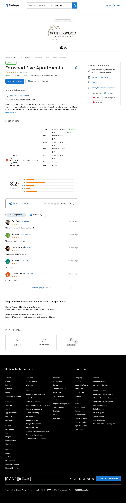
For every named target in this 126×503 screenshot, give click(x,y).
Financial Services (59, 389)
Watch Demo (80, 389)
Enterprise (29, 385)
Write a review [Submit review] (14, 81)
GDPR (43, 490)
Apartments (38, 58)
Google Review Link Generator (104, 402)
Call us (94, 82)
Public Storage (58, 407)
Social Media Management (36, 439)
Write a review (113, 5)
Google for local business (35, 394)
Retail (55, 415)
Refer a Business (99, 420)
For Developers (98, 413)
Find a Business (98, 409)
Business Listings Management (37, 431)
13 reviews (24, 72)
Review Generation (33, 402)
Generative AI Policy (65, 490)
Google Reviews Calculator (103, 394)
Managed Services (99, 381)
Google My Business (33, 424)
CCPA (54, 490)
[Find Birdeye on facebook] (71, 478)
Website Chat (31, 416)
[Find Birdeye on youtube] (88, 478)
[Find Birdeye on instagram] (84, 478)
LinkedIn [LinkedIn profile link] (108, 93)
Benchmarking (10, 440)
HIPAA (49, 490)
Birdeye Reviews (81, 418)
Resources (78, 396)
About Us (78, 381)
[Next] (76, 342)
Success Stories (81, 415)
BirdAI (7, 453)
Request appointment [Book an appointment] (38, 81)
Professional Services (101, 385)
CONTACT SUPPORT (108, 478)
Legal (55, 400)
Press (77, 404)
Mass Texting (10, 416)
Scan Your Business (100, 405)
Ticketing (8, 444)
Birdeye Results (80, 422)
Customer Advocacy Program (104, 424)
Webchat (8, 405)
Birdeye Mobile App (12, 468)
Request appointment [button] (101, 77)
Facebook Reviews (32, 427)
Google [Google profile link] (97, 93)
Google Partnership (12, 464)
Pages (7, 392)
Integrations (10, 461)
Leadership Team (81, 385)
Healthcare (57, 392)
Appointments (11, 413)
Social (7, 409)
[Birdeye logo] (12, 5)
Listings (8, 381)
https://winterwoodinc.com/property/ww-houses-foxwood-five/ (104, 88)
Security (37, 490)
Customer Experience (34, 435)
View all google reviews (41, 287)
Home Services (58, 396)
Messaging (9, 429)
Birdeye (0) (36, 214)
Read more (10, 112)
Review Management (34, 398)
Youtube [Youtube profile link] (97, 98)
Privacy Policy (27, 490)
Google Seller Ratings (13, 396)
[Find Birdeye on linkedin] (80, 478)
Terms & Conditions (13, 490)
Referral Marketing (32, 413)
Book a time (79, 392)
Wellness (56, 418)
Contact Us (79, 429)
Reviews (8, 385)
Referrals (8, 389)
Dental (55, 385)
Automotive (57, 381)
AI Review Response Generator (104, 398)
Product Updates (81, 407)
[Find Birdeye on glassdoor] (93, 478)
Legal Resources (81, 426)
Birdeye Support (99, 416)
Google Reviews (32, 420)
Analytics (8, 457)
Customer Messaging (34, 409)
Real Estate (26, 58)
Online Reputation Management (38, 405)
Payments (9, 420)
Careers (78, 411)
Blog (76, 400)
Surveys (8, 433)
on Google (25, 221)
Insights (8, 437)
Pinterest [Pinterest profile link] (97, 102)
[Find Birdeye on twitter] (75, 478)
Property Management (61, 404)
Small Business (31, 381)
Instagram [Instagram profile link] (110, 98)
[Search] (74, 5)
